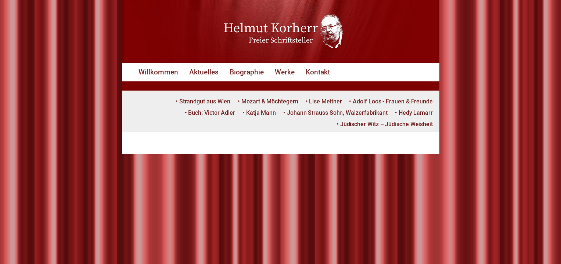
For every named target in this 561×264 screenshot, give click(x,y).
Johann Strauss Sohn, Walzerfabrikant (337, 112)
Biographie (247, 72)
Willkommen (158, 72)
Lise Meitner (325, 101)
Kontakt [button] (318, 72)
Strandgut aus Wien (205, 101)
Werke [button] (285, 72)
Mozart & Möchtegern (269, 101)
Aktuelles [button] (204, 72)
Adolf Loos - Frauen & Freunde (393, 101)
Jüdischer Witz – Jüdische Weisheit (386, 124)
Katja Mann (261, 112)
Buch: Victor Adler (211, 112)
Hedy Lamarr (416, 112)
